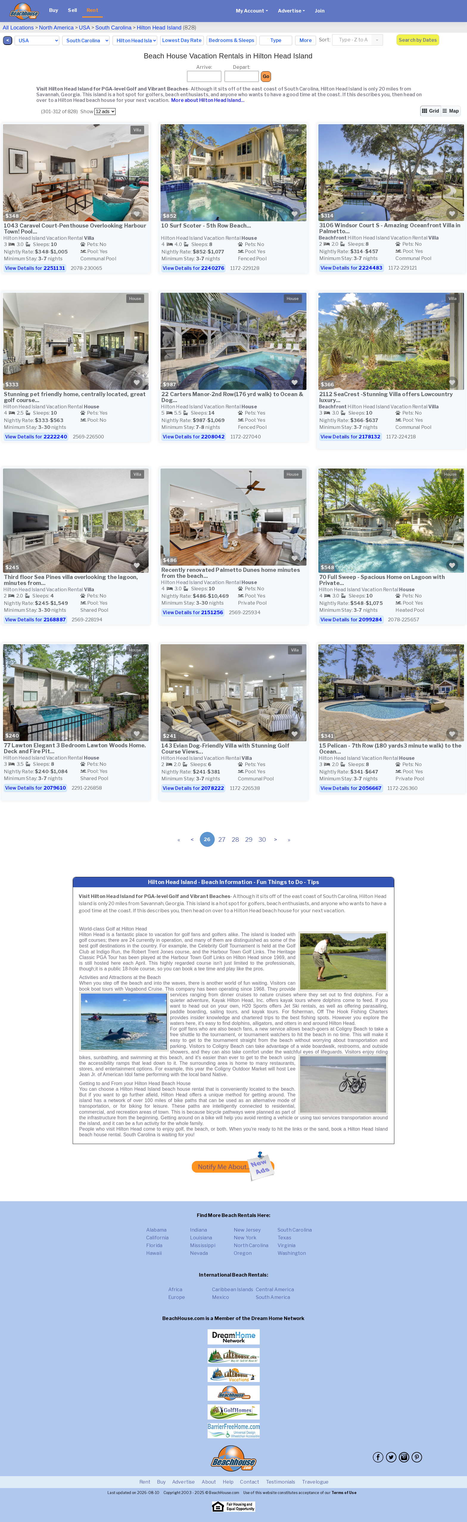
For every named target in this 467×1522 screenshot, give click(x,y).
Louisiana (201, 1238)
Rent (92, 10)
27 (221, 839)
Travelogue (315, 1482)
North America (56, 28)
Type (275, 40)
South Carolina (113, 28)
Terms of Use (344, 1492)
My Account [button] (250, 11)
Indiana (198, 1230)
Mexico (220, 1297)
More (306, 40)
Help (228, 1482)
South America (273, 1297)
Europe (176, 1297)
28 (235, 839)
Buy (53, 10)
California (157, 1238)
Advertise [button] (289, 11)
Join (320, 11)
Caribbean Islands (232, 1289)
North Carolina (251, 1245)
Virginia (286, 1245)
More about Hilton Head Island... (207, 100)
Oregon (243, 1253)
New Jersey (247, 1230)
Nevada (199, 1253)
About (209, 1482)
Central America (275, 1289)
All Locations (18, 28)
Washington (292, 1253)
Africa (175, 1289)
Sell (72, 10)
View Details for (35, 268)
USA (84, 28)
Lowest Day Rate (182, 40)
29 (249, 839)
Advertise (183, 1482)
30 (262, 839)
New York (245, 1238)
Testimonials (280, 1482)
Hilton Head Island (159, 28)
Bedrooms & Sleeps (231, 40)
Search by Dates (418, 40)
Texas (284, 1238)
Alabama (156, 1230)
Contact (249, 1482)
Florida (154, 1245)
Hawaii (154, 1253)
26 (207, 839)
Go (266, 76)
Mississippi (202, 1245)
